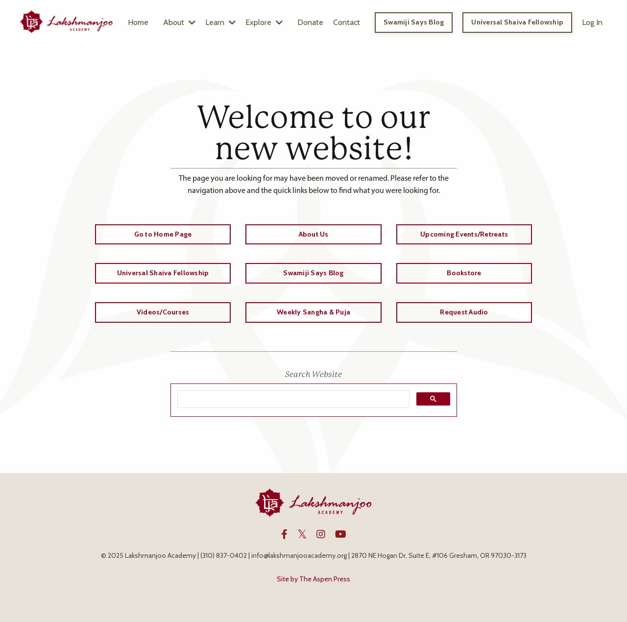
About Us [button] (314, 234)
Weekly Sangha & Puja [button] (313, 312)
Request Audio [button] (464, 312)
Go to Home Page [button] (163, 234)
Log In (592, 22)
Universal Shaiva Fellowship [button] (517, 22)
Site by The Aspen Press (313, 578)
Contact (346, 22)
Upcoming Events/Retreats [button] (464, 234)
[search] (292, 399)
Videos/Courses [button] (163, 312)
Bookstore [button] (464, 272)
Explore (264, 22)
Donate (310, 22)
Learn (220, 22)
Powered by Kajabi (313, 597)
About (179, 22)
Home (138, 22)
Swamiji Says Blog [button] (414, 22)
